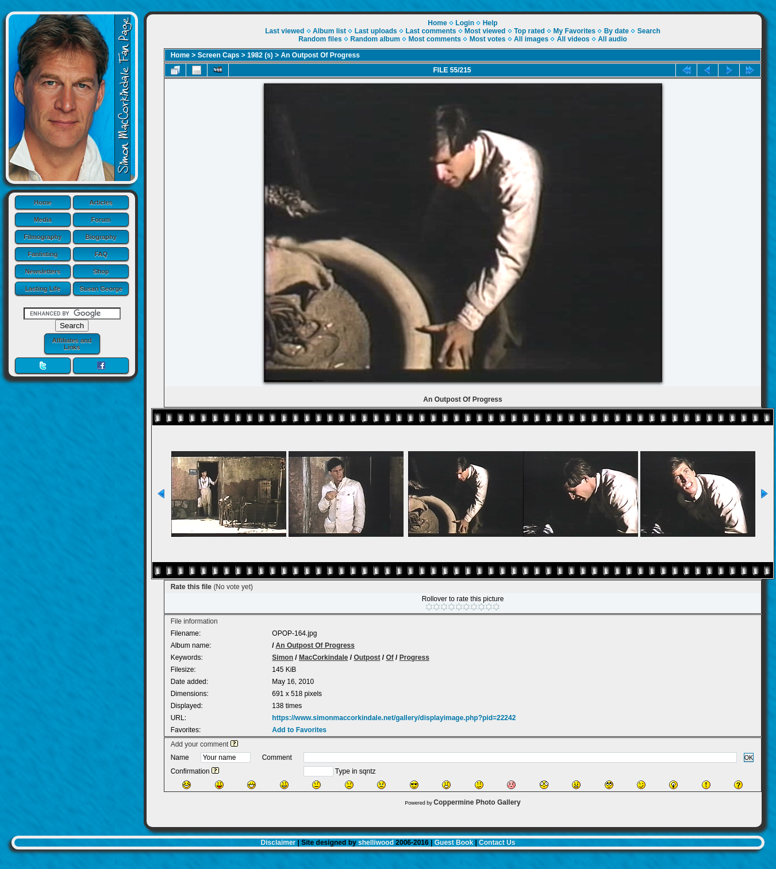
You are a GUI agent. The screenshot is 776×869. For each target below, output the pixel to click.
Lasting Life (42, 288)
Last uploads (376, 31)
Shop (101, 271)
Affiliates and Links (71, 344)
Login (464, 23)
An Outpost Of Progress (320, 55)
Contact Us (497, 843)
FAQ (100, 254)
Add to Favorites (299, 730)
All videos (573, 39)
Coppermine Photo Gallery (476, 802)
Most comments (435, 39)
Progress (414, 657)
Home (43, 202)
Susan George (100, 288)
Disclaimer (278, 843)
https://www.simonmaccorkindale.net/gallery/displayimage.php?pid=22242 (394, 718)
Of (389, 657)
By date (616, 31)
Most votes (488, 39)
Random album (375, 39)
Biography (101, 236)
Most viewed (484, 31)
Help (490, 23)
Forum (101, 219)
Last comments (430, 31)
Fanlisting (42, 254)
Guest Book (454, 843)
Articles (101, 202)
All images (531, 39)
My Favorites (575, 31)
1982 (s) (260, 55)
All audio (612, 39)
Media (43, 219)
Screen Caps (219, 55)
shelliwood (376, 843)
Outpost (367, 657)
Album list (329, 31)
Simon (282, 657)
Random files (319, 39)
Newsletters (42, 271)
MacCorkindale (323, 657)
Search (648, 31)
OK (749, 757)
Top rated (529, 31)
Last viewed (284, 31)
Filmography (43, 236)
